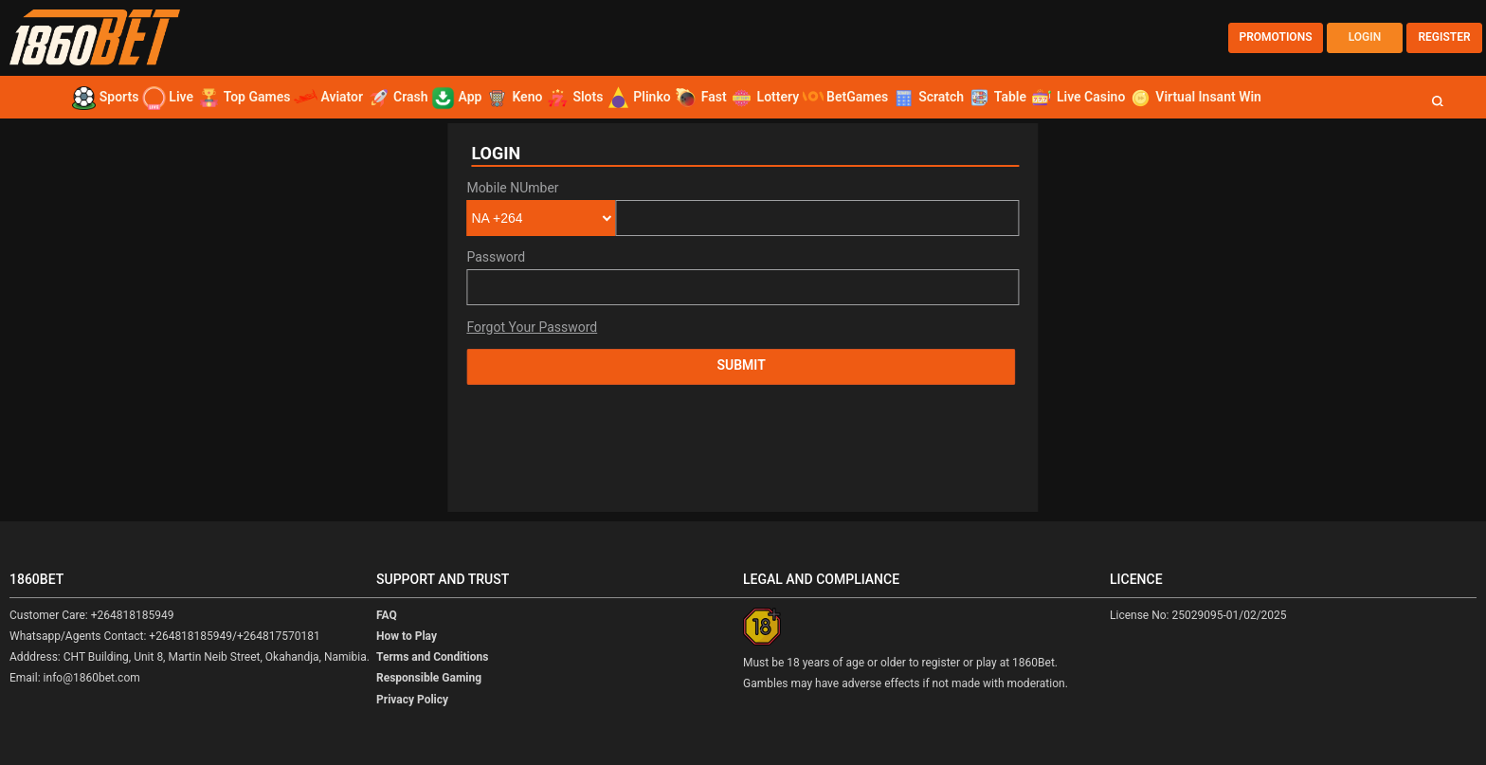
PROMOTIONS (1276, 37)
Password (495, 256)
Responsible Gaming (428, 677)
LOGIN (1365, 37)
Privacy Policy (412, 699)
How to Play (406, 636)
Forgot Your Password (531, 327)
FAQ (386, 615)
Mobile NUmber (512, 187)
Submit (740, 365)
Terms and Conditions (432, 657)
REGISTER (1444, 37)
